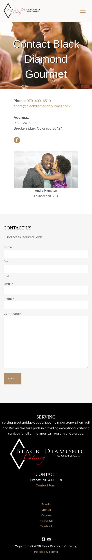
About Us (46, 521)
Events (46, 504)
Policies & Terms (46, 552)
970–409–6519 (39, 101)
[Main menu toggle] (82, 11)
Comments (12, 314)
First (6, 261)
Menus (46, 510)
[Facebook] (43, 539)
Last (6, 276)
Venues (46, 515)
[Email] (49, 539)
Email (8, 284)
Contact (46, 526)
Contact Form (46, 485)
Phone (9, 299)
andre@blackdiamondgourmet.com (42, 106)
